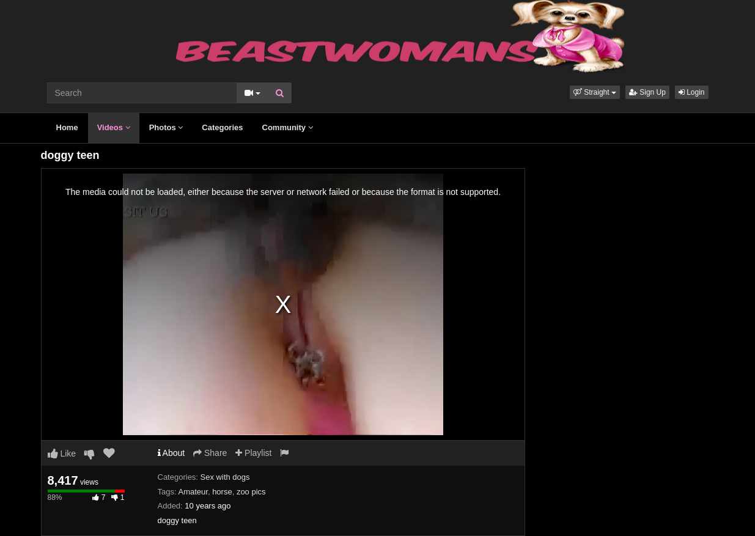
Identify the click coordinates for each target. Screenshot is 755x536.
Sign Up (647, 92)
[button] (595, 92)
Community (287, 127)
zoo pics (251, 491)
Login (692, 92)
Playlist (253, 453)
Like (62, 453)
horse (222, 491)
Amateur (192, 491)
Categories (222, 127)
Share (210, 453)
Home (67, 127)
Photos (166, 127)
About (171, 453)
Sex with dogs (225, 477)
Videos (113, 127)
